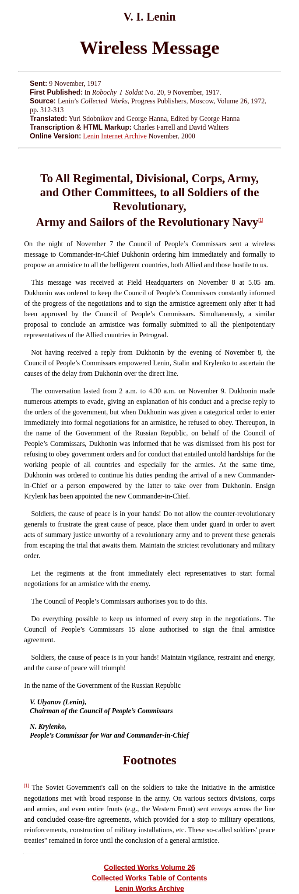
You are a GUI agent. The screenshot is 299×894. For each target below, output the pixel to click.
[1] (260, 220)
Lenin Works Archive (149, 888)
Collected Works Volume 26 (149, 867)
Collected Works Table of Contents (149, 878)
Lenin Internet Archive (115, 136)
